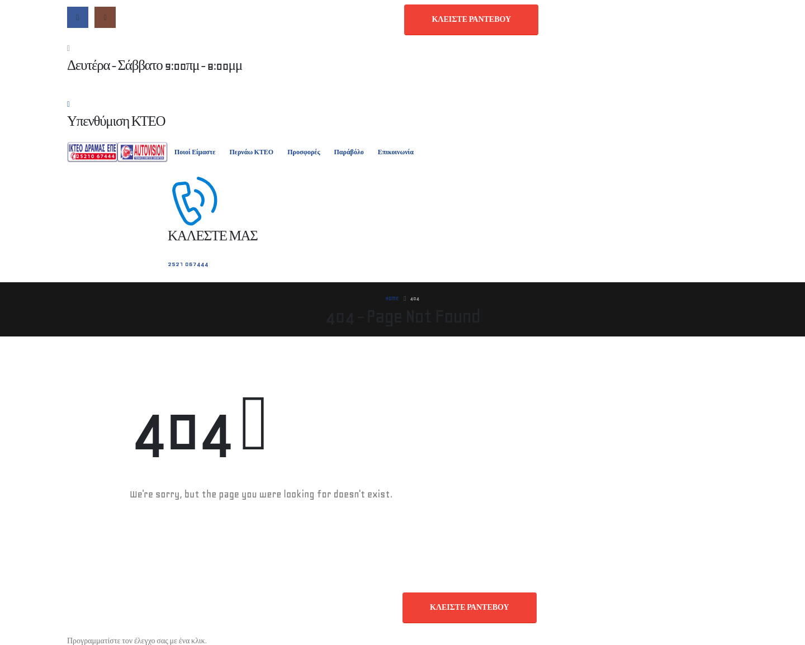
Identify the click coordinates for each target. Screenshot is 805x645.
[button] (471, 19)
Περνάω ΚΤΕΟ (251, 152)
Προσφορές (303, 152)
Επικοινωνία (396, 152)
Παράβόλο (348, 152)
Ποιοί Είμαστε (194, 152)
